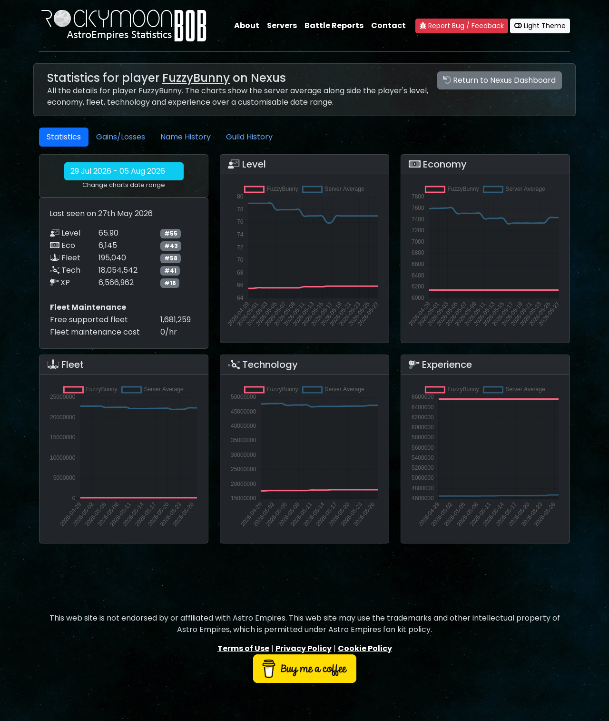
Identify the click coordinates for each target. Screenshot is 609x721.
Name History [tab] (185, 136)
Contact (388, 25)
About (246, 25)
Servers (282, 25)
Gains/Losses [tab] (120, 136)
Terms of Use (243, 648)
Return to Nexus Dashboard (499, 80)
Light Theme (540, 25)
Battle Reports (333, 25)
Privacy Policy (303, 648)
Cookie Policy (365, 648)
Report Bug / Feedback (462, 25)
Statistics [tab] (64, 136)
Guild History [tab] (249, 136)
